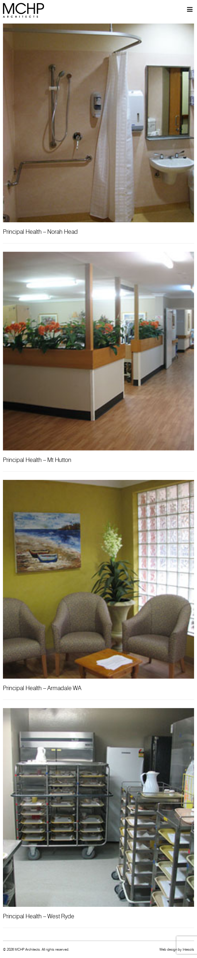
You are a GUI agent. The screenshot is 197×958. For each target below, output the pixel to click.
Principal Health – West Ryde (38, 916)
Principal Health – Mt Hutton (37, 459)
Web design (168, 949)
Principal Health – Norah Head (40, 231)
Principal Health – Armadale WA (42, 688)
